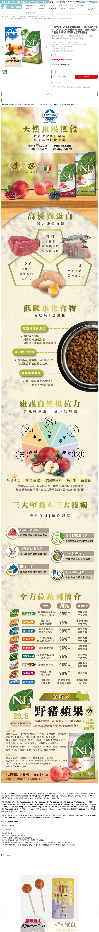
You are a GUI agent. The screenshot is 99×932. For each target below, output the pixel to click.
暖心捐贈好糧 (40, 9)
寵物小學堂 (28, 9)
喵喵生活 (61, 5)
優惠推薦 (42, 5)
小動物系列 (80, 5)
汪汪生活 (51, 5)
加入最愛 (56, 82)
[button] (46, 47)
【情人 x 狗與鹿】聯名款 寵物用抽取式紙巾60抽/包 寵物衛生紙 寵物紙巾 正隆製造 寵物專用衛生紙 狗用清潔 (49, 889)
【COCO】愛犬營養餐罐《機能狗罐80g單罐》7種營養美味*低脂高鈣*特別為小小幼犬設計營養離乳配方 (80, 889)
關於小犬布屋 (5, 910)
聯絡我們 (14, 910)
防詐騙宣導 (23, 910)
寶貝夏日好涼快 (30, 12)
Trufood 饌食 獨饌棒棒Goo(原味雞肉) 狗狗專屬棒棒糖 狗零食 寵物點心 (18, 889)
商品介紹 (49, 94)
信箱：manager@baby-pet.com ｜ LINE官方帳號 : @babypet (23, 919)
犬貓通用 (70, 5)
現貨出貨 (62, 9)
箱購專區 (71, 9)
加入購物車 (62, 77)
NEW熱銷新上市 (30, 5)
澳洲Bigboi (52, 9)
